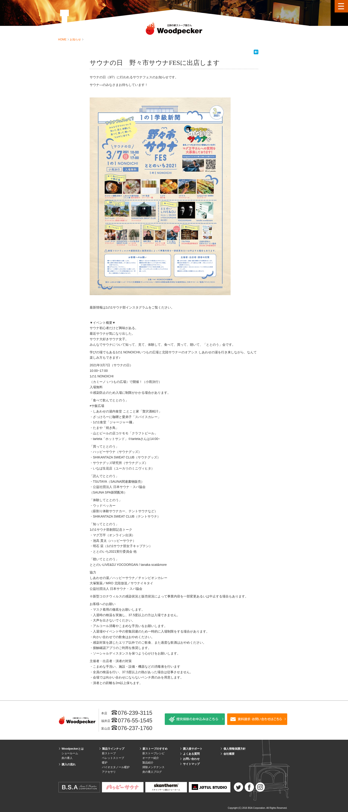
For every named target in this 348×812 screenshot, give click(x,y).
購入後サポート (192, 748)
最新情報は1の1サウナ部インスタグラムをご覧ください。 (132, 307)
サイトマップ (191, 764)
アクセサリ (109, 771)
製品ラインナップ (113, 748)
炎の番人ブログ (152, 771)
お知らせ (76, 39)
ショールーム (69, 753)
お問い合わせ (191, 758)
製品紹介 (147, 762)
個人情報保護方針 (234, 748)
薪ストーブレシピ (153, 753)
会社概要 (229, 753)
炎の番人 (67, 758)
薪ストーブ (109, 753)
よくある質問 (191, 753)
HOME (62, 39)
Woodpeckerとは (73, 748)
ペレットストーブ (113, 758)
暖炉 (104, 762)
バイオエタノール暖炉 (116, 767)
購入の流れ (69, 764)
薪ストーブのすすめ (155, 748)
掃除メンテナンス (153, 767)
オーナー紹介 (150, 758)
